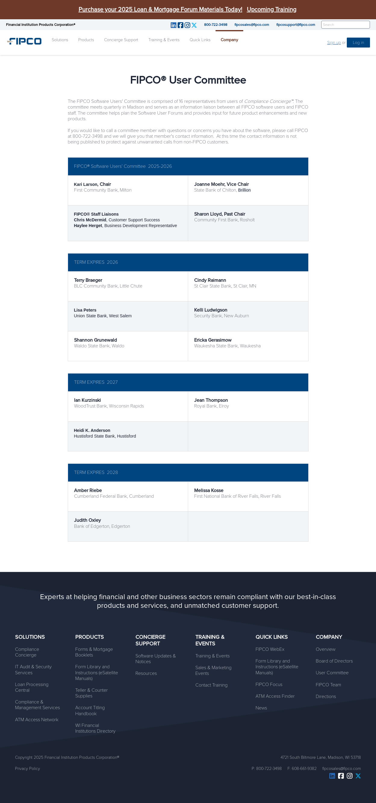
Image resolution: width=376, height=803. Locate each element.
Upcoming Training (271, 9)
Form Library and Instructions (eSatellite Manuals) (96, 672)
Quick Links (200, 39)
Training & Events (163, 39)
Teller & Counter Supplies (91, 693)
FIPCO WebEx (270, 649)
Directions (326, 697)
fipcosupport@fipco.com (295, 25)
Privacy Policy (27, 768)
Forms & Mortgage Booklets (94, 652)
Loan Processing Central (31, 687)
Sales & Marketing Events (213, 670)
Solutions (60, 39)
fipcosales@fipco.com (252, 25)
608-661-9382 (304, 768)
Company (229, 39)
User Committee (332, 673)
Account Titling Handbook (90, 710)
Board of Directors (334, 661)
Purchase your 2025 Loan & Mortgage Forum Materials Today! (160, 9)
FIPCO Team (328, 685)
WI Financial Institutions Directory (95, 728)
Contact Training (211, 685)
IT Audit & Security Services (33, 669)
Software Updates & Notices (155, 659)
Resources (146, 673)
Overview (325, 649)
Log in (358, 42)
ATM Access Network (36, 720)
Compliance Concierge (27, 652)
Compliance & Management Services (37, 705)
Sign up (334, 42)
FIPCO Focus (269, 684)
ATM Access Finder (275, 696)
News (261, 708)
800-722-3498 (215, 25)
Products (86, 39)
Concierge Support (121, 39)
